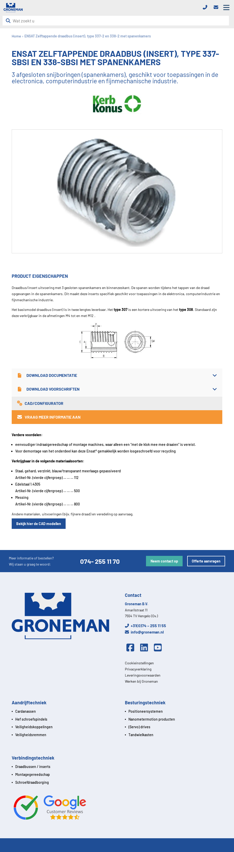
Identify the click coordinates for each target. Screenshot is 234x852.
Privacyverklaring (138, 669)
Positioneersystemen (145, 711)
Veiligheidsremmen (30, 735)
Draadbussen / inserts (32, 766)
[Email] (217, 7)
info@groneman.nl (144, 631)
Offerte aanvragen (206, 561)
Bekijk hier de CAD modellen (38, 523)
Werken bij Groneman (141, 681)
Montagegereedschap (32, 774)
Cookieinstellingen (139, 663)
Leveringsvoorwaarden (142, 675)
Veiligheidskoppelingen (34, 727)
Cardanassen (25, 711)
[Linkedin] (145, 648)
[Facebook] (132, 648)
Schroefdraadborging (32, 782)
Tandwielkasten (140, 735)
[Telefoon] (206, 7)
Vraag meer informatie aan (49, 417)
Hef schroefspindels (31, 719)
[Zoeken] (9, 20)
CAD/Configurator (40, 403)
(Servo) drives (139, 727)
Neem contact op (164, 561)
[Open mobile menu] (226, 8)
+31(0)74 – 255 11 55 (145, 625)
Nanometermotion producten (151, 719)
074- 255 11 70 (100, 561)
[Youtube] (159, 648)
